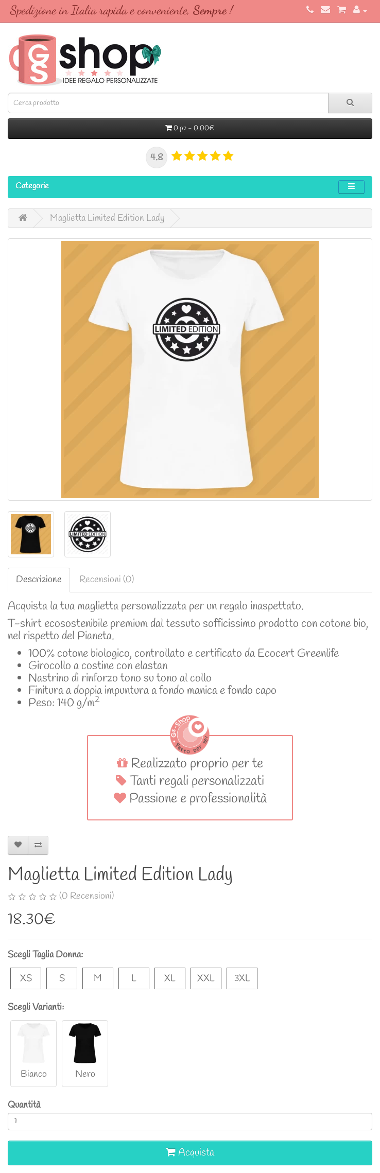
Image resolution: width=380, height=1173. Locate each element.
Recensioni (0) (106, 579)
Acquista (190, 1153)
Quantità (24, 1105)
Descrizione (39, 579)
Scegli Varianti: (36, 1007)
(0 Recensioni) (86, 896)
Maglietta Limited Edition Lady (107, 218)
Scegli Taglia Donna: (45, 955)
